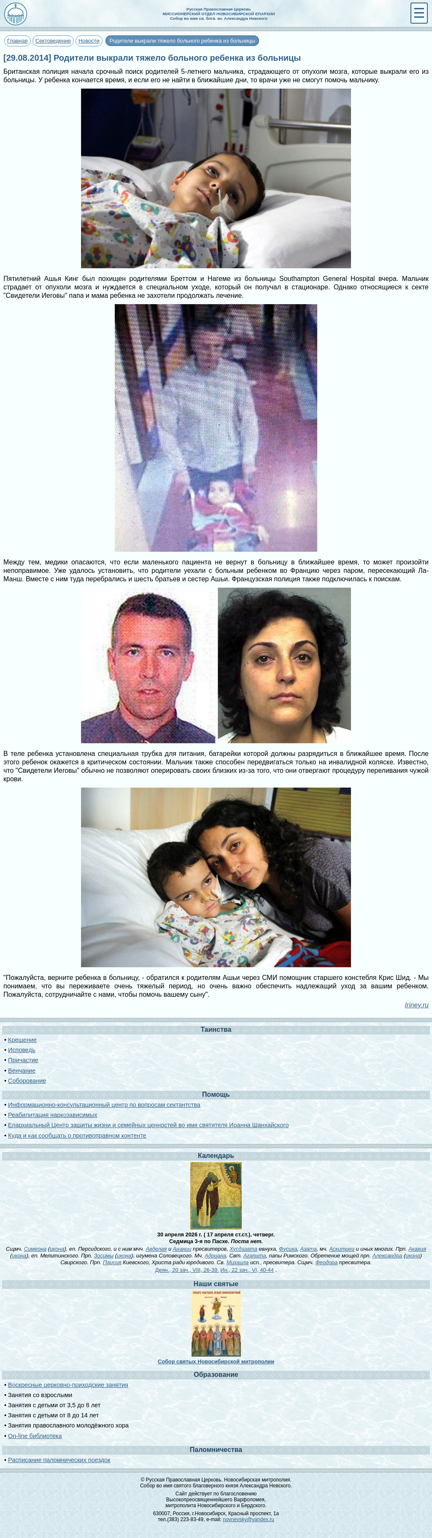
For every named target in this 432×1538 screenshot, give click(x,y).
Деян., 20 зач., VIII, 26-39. (187, 1270)
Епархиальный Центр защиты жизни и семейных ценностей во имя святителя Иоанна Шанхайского (148, 1125)
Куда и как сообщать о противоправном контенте (77, 1135)
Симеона (35, 1249)
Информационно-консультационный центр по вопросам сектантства (104, 1104)
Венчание (21, 1070)
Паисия (112, 1262)
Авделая (156, 1249)
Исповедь (21, 1050)
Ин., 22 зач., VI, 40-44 (247, 1270)
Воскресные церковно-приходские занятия (68, 1385)
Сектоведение (53, 41)
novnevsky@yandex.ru (248, 1519)
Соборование (27, 1080)
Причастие (23, 1060)
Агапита (254, 1255)
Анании (182, 1249)
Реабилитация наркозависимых (52, 1115)
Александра (387, 1255)
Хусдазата (243, 1249)
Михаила (238, 1262)
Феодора (326, 1262)
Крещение (22, 1039)
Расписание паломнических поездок (59, 1460)
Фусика (288, 1249)
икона (57, 1249)
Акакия (417, 1249)
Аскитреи (341, 1249)
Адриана (215, 1255)
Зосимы (104, 1255)
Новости (89, 41)
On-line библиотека (35, 1436)
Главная (17, 41)
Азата (308, 1249)
